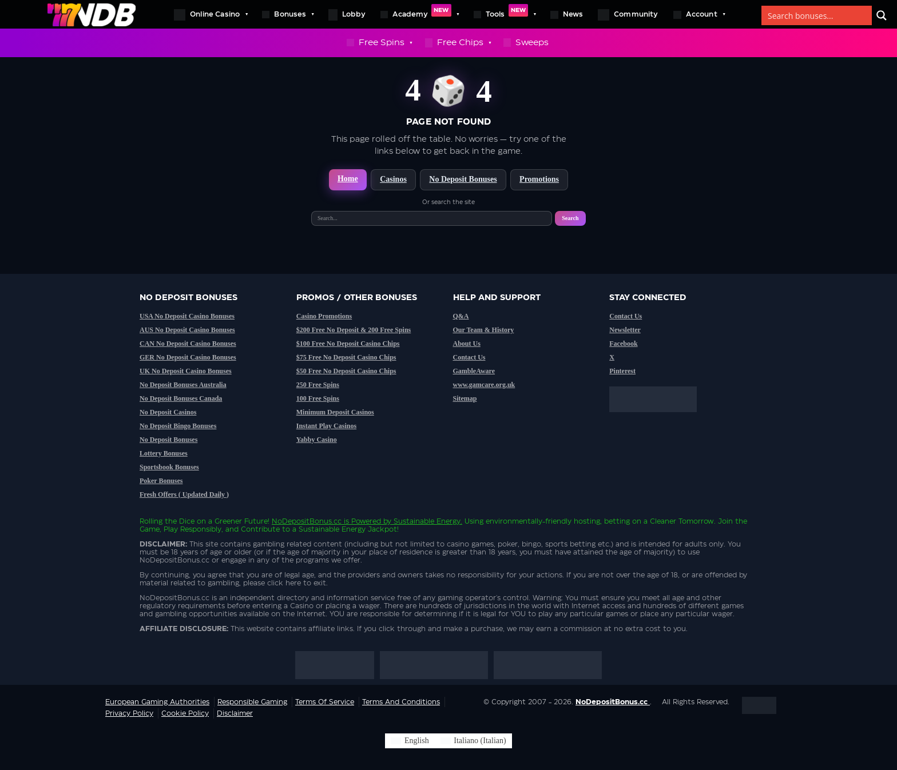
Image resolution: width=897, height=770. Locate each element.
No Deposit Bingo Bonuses (178, 426)
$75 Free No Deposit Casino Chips (346, 357)
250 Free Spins (317, 385)
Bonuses (287, 14)
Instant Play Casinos (326, 426)
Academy (419, 14)
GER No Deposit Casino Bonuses (188, 357)
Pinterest (622, 371)
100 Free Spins (317, 398)
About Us (467, 344)
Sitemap (465, 398)
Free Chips (458, 43)
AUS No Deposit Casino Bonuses (187, 330)
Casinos (393, 179)
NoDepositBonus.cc (307, 521)
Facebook (623, 344)
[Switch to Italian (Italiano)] (473, 740)
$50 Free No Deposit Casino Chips (346, 371)
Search (570, 218)
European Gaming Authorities (157, 702)
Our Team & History (483, 330)
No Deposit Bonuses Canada (181, 398)
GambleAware (474, 371)
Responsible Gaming (252, 702)
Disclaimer (235, 713)
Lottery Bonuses (164, 453)
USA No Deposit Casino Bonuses (187, 316)
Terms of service (324, 702)
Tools (505, 14)
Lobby (347, 15)
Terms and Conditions (401, 702)
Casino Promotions (324, 316)
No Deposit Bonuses (463, 179)
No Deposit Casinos (168, 412)
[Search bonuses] (817, 15)
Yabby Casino (316, 440)
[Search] (881, 15)
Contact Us (469, 357)
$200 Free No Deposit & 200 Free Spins (353, 330)
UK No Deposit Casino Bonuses (186, 371)
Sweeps (526, 42)
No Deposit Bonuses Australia (183, 385)
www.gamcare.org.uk (484, 385)
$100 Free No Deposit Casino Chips (348, 344)
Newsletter (625, 330)
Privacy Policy (129, 713)
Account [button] (699, 14)
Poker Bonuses (161, 481)
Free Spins (379, 43)
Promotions (539, 179)
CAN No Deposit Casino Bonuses (188, 344)
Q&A (461, 316)
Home (348, 178)
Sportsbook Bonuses (169, 467)
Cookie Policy (185, 713)
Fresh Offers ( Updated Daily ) (184, 494)
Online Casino (210, 14)
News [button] (566, 15)
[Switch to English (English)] (409, 740)
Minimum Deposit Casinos (335, 412)
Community (628, 15)
